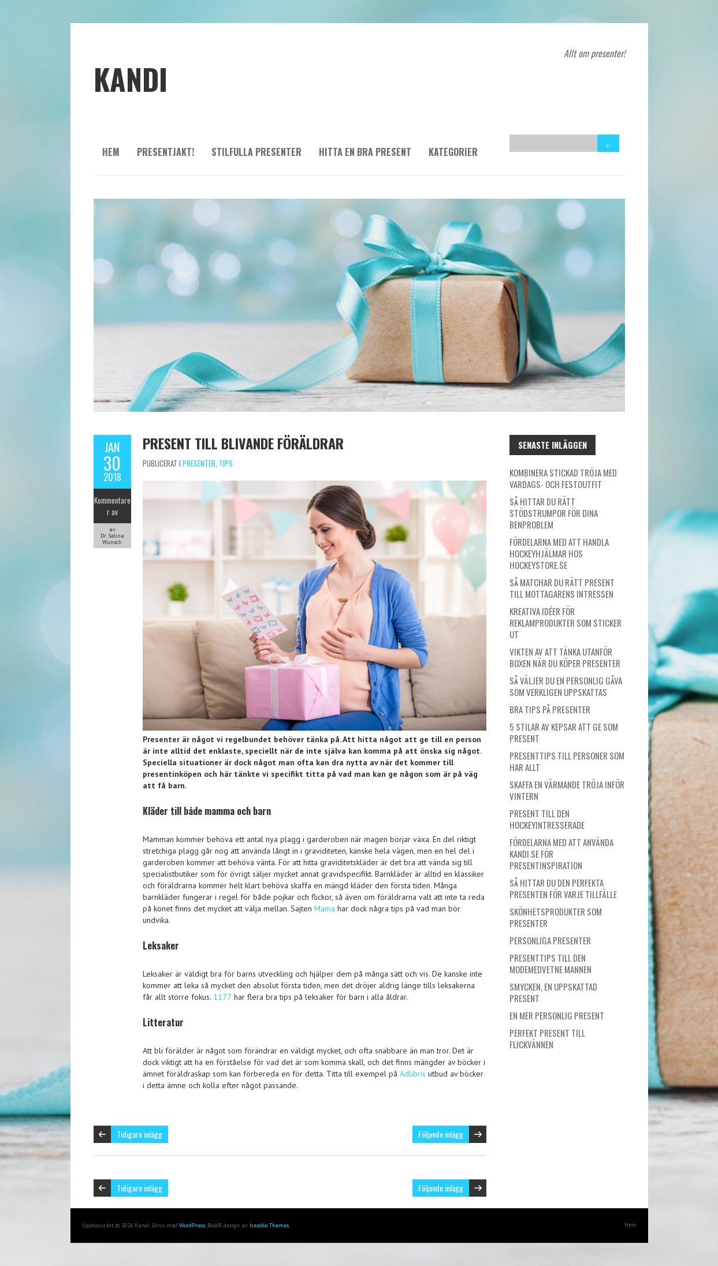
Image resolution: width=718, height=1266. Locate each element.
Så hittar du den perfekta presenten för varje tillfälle (563, 888)
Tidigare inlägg (139, 1134)
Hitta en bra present (365, 152)
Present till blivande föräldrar (243, 443)
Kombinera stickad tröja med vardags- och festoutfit (563, 478)
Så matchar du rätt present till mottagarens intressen (562, 588)
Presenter (199, 463)
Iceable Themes (269, 1225)
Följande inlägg (440, 1134)
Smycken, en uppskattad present (553, 992)
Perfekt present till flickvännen (547, 1038)
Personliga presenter (550, 940)
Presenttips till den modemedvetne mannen (550, 963)
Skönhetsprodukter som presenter (555, 917)
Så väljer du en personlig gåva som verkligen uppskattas (565, 686)
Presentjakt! (165, 152)
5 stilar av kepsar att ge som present (563, 732)
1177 (222, 997)
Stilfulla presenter (256, 152)
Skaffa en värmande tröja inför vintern (566, 790)
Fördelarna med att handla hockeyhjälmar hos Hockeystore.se (559, 553)
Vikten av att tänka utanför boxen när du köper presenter (564, 657)
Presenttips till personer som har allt (566, 761)
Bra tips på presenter (549, 709)
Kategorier (453, 152)
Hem (111, 152)
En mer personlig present (556, 1015)
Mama (324, 908)
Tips (226, 463)
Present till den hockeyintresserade (547, 819)
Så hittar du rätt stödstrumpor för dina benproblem (553, 513)
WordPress (192, 1225)
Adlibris (413, 1073)
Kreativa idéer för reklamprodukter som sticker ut (565, 623)
